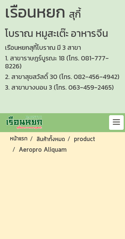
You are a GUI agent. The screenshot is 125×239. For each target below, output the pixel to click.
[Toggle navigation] (116, 122)
